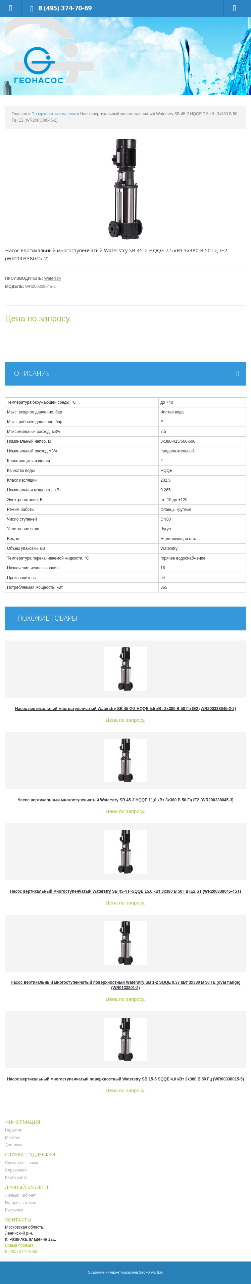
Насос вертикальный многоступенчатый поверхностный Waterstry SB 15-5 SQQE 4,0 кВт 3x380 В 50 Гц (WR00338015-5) (125, 1079)
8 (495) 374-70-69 (65, 7)
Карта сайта (16, 1177)
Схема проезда (19, 1245)
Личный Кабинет (20, 1195)
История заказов (20, 1202)
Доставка (13, 1145)
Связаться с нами (21, 1162)
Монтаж (12, 1137)
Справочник (16, 1170)
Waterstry (52, 278)
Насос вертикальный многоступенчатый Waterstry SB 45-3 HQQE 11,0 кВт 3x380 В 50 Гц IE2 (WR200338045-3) (125, 800)
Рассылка (14, 1210)
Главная (19, 114)
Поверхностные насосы (54, 114)
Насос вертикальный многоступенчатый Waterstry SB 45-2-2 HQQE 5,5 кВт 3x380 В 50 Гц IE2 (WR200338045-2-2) (125, 708)
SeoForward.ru (151, 1272)
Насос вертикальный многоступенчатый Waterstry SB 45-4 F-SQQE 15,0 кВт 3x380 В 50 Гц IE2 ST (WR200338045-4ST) (125, 891)
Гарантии (13, 1130)
